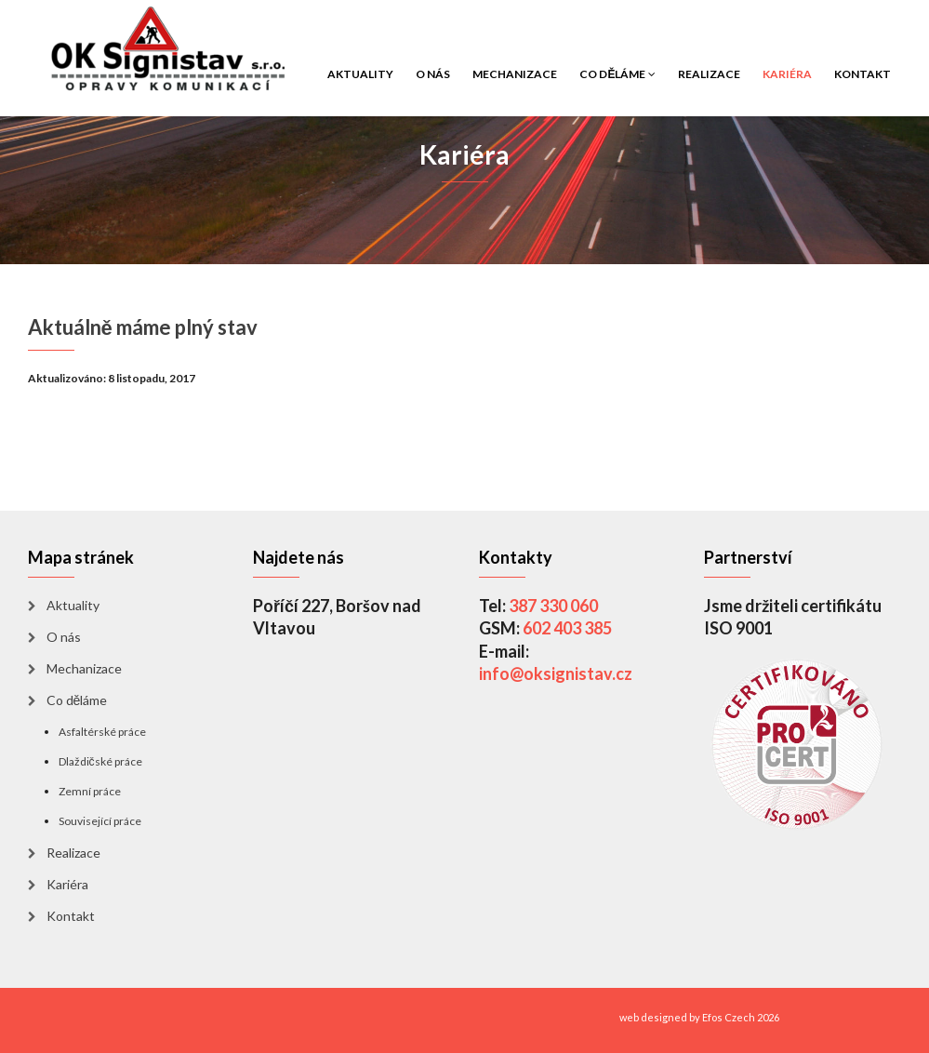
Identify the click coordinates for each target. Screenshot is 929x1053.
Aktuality (360, 74)
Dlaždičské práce (100, 761)
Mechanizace (514, 74)
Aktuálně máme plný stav (143, 327)
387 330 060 (553, 605)
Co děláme (617, 74)
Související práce (100, 821)
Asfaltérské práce (102, 732)
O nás (433, 74)
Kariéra (787, 74)
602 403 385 (567, 628)
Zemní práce (90, 791)
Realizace (709, 74)
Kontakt (862, 74)
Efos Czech (728, 1017)
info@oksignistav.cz (555, 673)
